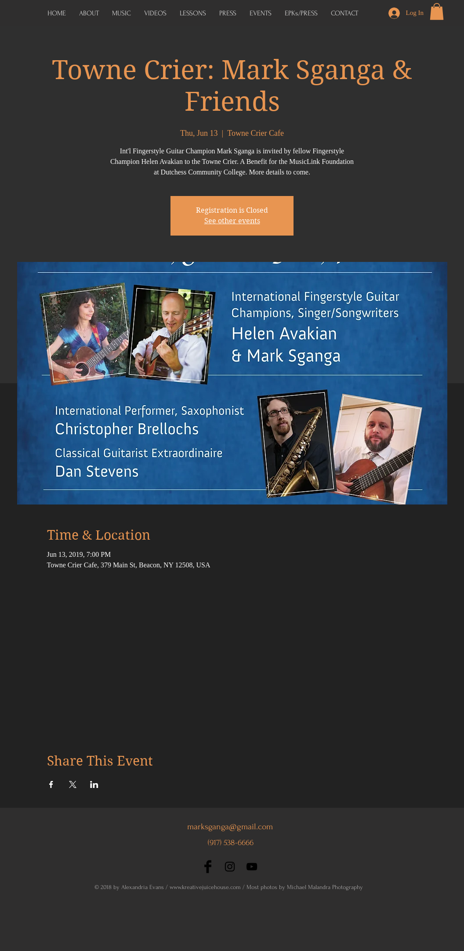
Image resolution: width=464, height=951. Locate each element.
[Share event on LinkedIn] (94, 784)
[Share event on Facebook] (51, 784)
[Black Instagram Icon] (229, 866)
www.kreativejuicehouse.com (205, 887)
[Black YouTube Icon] (251, 866)
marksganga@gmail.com (230, 826)
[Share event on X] (73, 784)
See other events (232, 221)
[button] (301, 13)
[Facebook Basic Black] (207, 866)
